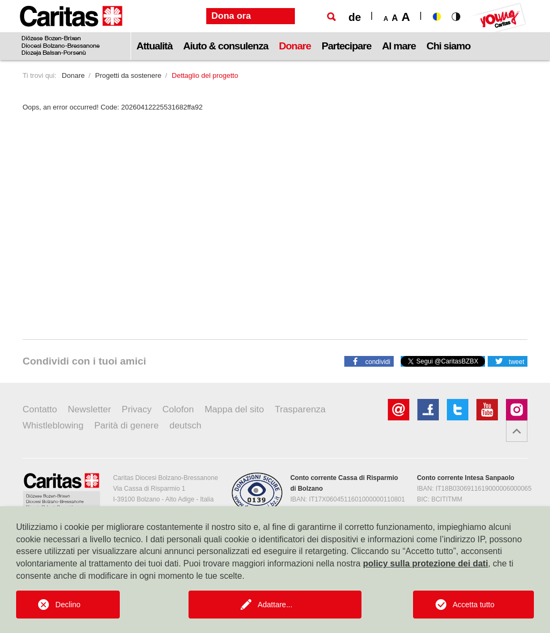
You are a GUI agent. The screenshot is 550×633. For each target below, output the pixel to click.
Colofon (178, 409)
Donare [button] (294, 46)
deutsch (185, 425)
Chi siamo (448, 46)
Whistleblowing (53, 425)
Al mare (399, 46)
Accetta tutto (474, 604)
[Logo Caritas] (71, 30)
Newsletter (89, 409)
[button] (369, 361)
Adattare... (275, 604)
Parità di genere (126, 425)
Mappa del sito (234, 409)
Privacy (137, 409)
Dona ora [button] (231, 16)
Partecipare (347, 46)
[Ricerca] (331, 16)
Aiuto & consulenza (225, 46)
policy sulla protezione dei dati (425, 563)
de (355, 17)
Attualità (154, 46)
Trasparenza (300, 409)
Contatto (40, 409)
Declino (68, 604)
